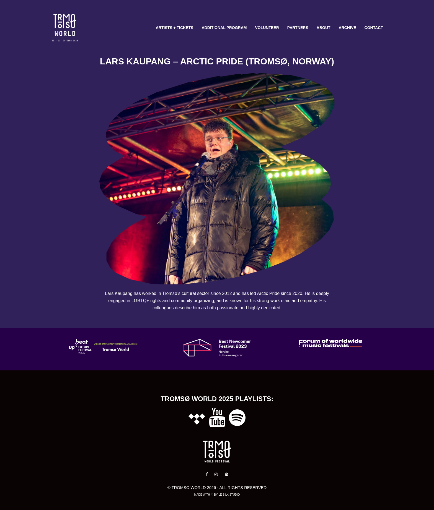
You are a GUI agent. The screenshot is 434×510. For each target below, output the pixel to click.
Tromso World (189, 487)
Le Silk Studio (229, 494)
